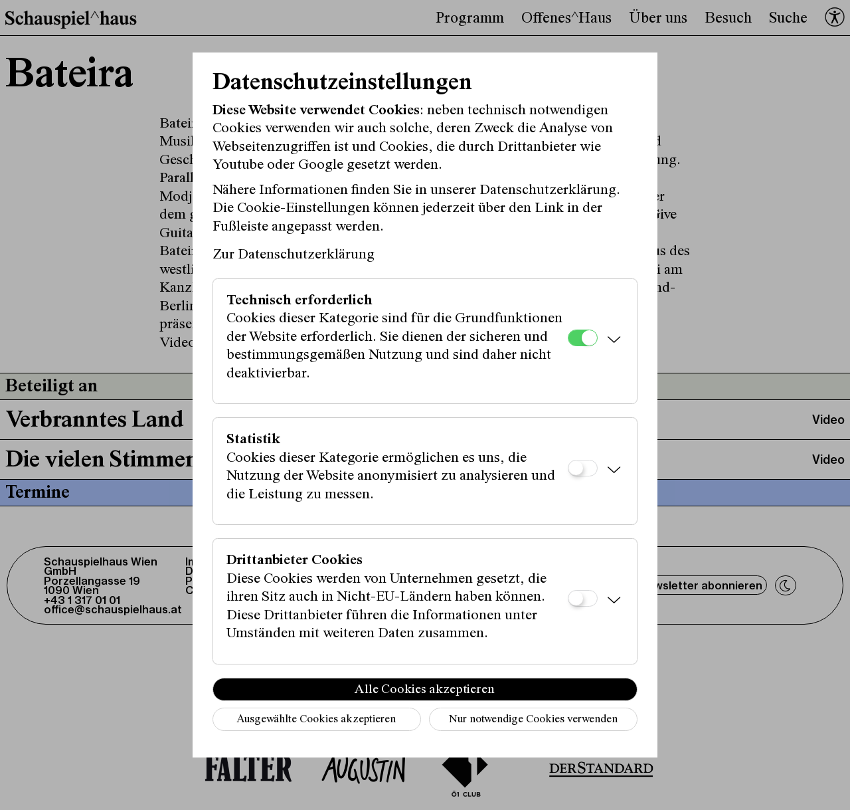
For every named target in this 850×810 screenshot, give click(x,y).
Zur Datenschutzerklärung (293, 255)
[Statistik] (583, 468)
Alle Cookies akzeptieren (425, 689)
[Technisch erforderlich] (583, 338)
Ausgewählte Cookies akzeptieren (316, 720)
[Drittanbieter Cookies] (583, 598)
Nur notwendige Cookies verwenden (533, 720)
